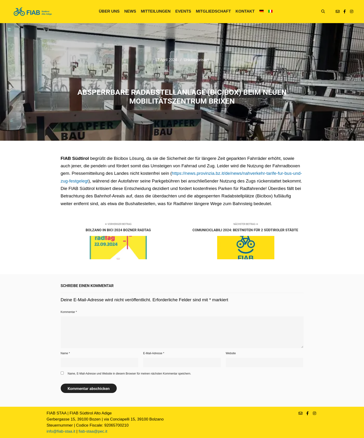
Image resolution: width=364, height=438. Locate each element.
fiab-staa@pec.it (92, 431)
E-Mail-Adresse (153, 353)
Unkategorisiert (196, 60)
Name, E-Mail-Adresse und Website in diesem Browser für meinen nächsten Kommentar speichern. (129, 373)
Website (231, 353)
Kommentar (69, 312)
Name (65, 353)
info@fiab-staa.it (61, 431)
